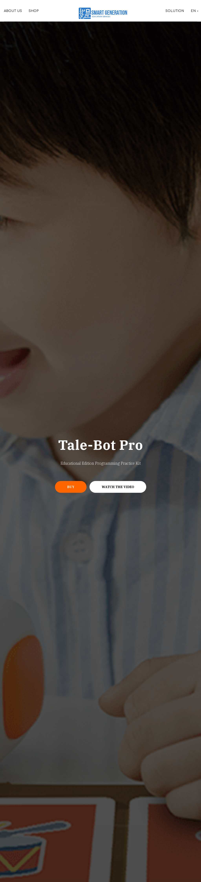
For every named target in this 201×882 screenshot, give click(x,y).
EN (193, 11)
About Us (13, 11)
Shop (34, 11)
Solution (174, 11)
